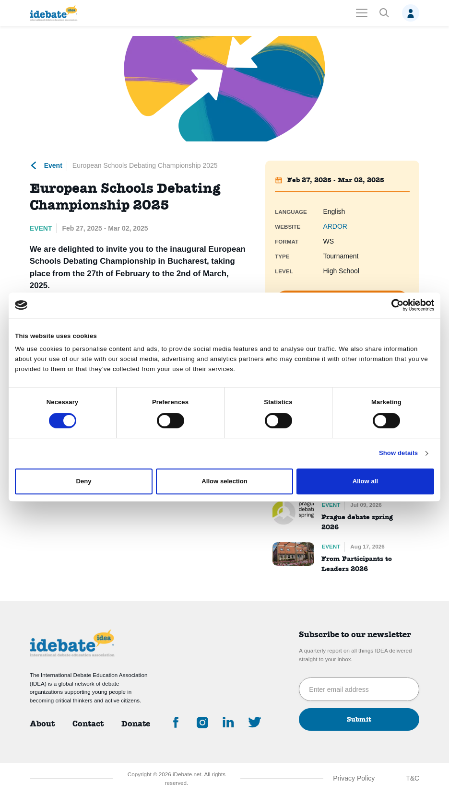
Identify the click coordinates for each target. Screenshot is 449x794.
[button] (383, 13)
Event (46, 165)
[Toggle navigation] (361, 13)
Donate (135, 723)
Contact (88, 723)
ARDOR (335, 226)
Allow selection (224, 481)
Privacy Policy (354, 778)
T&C (412, 778)
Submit (359, 719)
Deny (84, 481)
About (42, 723)
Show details (398, 453)
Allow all (365, 481)
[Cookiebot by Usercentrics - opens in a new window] (392, 305)
